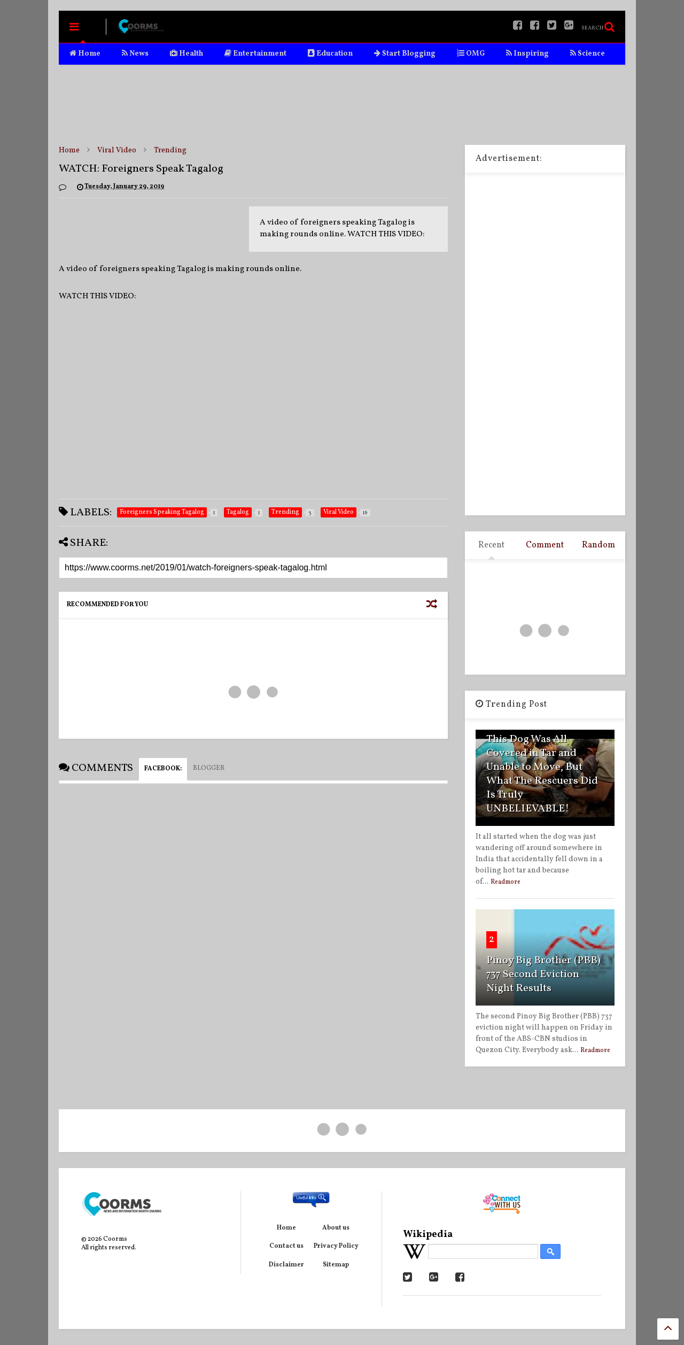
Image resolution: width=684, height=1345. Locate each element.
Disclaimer (286, 1265)
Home (84, 54)
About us (335, 1228)
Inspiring (527, 54)
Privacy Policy (336, 1246)
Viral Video (116, 150)
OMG (471, 54)
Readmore (505, 882)
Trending (170, 150)
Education (330, 54)
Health (186, 54)
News (135, 54)
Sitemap (336, 1265)
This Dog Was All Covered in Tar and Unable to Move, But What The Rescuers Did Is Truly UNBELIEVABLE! (542, 774)
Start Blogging (405, 54)
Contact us (286, 1246)
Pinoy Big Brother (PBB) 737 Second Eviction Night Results (543, 974)
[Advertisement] (342, 105)
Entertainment (255, 54)
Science (587, 54)
